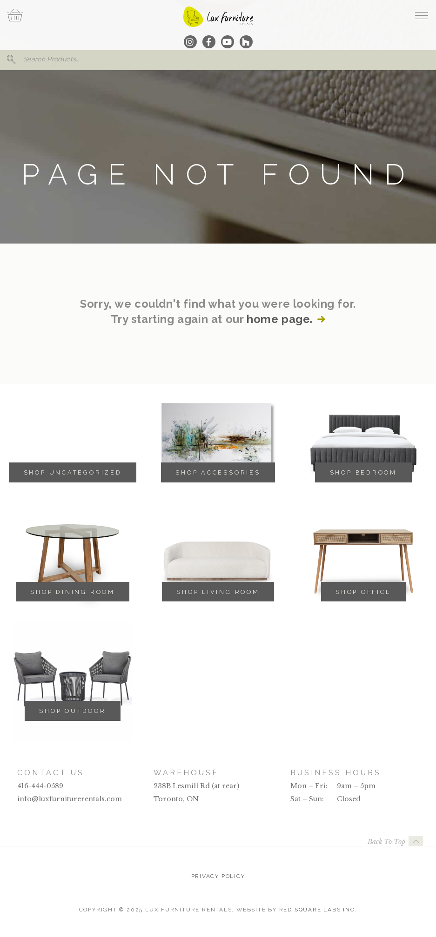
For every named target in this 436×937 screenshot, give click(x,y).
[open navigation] (421, 15)
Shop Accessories (217, 472)
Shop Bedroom (363, 472)
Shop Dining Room (72, 591)
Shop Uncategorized (73, 472)
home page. (280, 319)
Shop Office (363, 591)
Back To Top (386, 842)
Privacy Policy (218, 876)
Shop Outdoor (72, 710)
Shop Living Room (217, 591)
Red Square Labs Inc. (318, 909)
